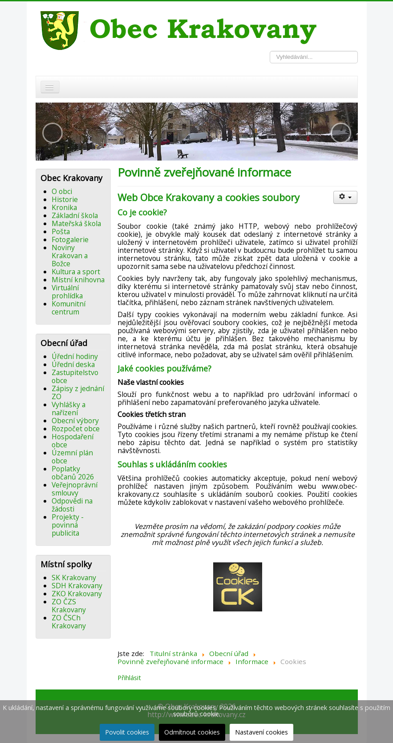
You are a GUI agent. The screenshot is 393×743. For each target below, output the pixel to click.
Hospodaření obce (72, 441)
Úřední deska (73, 364)
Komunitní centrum (68, 308)
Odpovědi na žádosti (72, 505)
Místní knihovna (78, 280)
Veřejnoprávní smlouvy (74, 489)
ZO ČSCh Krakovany (69, 622)
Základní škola (75, 215)
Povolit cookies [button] (127, 732)
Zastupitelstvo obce (75, 376)
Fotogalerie (70, 239)
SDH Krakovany (77, 585)
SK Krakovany (74, 577)
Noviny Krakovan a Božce (70, 255)
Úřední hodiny (75, 356)
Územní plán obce (72, 457)
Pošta (61, 231)
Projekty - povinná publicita (68, 525)
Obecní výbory (75, 420)
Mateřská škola (76, 223)
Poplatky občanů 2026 (73, 473)
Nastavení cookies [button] (261, 732)
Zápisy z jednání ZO (78, 392)
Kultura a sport (76, 272)
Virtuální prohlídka (67, 292)
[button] (52, 133)
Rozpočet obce (76, 428)
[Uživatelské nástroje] (345, 197)
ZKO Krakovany (77, 594)
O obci (62, 191)
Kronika (64, 207)
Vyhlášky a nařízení (68, 408)
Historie (65, 199)
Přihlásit (129, 677)
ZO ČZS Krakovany (69, 606)
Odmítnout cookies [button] (192, 732)
